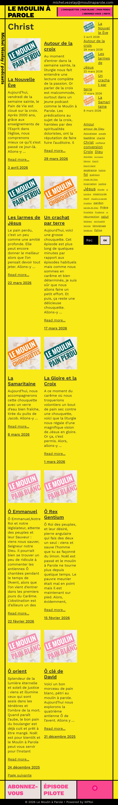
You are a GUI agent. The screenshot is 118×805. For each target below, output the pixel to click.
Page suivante (20, 775)
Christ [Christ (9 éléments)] (89, 142)
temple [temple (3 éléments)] (87, 226)
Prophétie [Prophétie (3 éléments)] (88, 212)
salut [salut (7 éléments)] (105, 216)
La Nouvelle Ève (21, 82)
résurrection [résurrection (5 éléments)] (91, 216)
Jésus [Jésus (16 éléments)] (90, 188)
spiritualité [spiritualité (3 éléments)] (99, 221)
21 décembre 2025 (60, 736)
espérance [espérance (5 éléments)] (90, 170)
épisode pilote (56, 789)
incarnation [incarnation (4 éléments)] (90, 184)
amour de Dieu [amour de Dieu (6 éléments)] (94, 129)
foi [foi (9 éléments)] (86, 174)
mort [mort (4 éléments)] (86, 198)
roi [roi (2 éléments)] (107, 212)
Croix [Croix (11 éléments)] (88, 151)
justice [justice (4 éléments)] (102, 184)
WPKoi (88, 802)
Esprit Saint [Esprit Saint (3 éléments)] (89, 166)
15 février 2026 (57, 618)
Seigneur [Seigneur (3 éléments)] (88, 221)
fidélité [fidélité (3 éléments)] (102, 170)
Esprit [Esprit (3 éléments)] (95, 161)
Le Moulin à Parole (29, 11)
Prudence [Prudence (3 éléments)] (99, 212)
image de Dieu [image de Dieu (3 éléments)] (91, 179)
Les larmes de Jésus (24, 220)
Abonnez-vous (23, 789)
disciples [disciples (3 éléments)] (88, 157)
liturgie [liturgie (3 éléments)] (101, 189)
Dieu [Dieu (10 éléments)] (99, 152)
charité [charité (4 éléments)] (101, 138)
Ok (105, 240)
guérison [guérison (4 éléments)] (95, 174)
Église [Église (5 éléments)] (98, 230)
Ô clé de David (53, 673)
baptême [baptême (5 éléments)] (89, 137)
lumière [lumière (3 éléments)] (87, 194)
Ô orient (17, 671)
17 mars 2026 (55, 328)
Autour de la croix (58, 46)
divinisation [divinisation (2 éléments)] (98, 157)
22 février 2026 (21, 621)
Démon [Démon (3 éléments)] (87, 161)
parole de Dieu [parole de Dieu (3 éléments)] (91, 208)
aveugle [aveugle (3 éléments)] (102, 133)
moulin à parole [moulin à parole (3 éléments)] (99, 199)
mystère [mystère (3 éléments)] (88, 203)
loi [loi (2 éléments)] (107, 190)
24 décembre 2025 (24, 767)
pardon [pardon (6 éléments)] (98, 203)
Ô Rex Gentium (54, 514)
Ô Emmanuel (22, 511)
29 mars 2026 (56, 159)
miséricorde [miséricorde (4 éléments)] (100, 194)
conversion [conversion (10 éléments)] (93, 147)
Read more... (18, 159)
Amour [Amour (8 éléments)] (89, 124)
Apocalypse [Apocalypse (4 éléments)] (90, 133)
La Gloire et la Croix (60, 380)
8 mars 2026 (19, 434)
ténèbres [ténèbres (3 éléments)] (88, 230)
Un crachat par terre (56, 220)
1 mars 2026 (54, 462)
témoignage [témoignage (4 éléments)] (99, 225)
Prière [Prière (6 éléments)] (104, 207)
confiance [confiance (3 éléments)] (100, 143)
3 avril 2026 (18, 167)
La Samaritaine (22, 380)
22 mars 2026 (19, 283)
